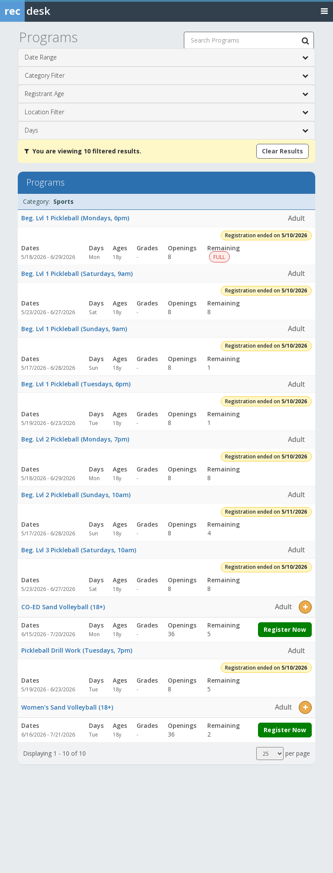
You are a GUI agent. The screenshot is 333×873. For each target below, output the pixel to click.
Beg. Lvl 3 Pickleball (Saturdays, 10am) (78, 550)
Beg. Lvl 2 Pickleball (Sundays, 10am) (76, 495)
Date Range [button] (166, 57)
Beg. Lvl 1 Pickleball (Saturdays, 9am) (77, 273)
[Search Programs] (305, 40)
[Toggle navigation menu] (324, 10)
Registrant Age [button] (166, 94)
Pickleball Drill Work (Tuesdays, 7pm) (76, 650)
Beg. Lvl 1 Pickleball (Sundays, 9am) (74, 329)
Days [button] (166, 130)
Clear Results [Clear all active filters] (282, 151)
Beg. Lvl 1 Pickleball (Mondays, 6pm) (75, 218)
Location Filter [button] (166, 112)
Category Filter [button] (166, 75)
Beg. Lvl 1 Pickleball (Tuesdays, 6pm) (76, 384)
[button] (305, 607)
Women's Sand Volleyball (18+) (67, 707)
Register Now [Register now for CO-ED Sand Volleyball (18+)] (285, 629)
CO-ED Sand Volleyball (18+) (63, 607)
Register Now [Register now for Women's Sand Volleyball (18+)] (285, 730)
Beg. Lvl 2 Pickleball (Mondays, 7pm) (75, 439)
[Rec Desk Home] (47, 11)
